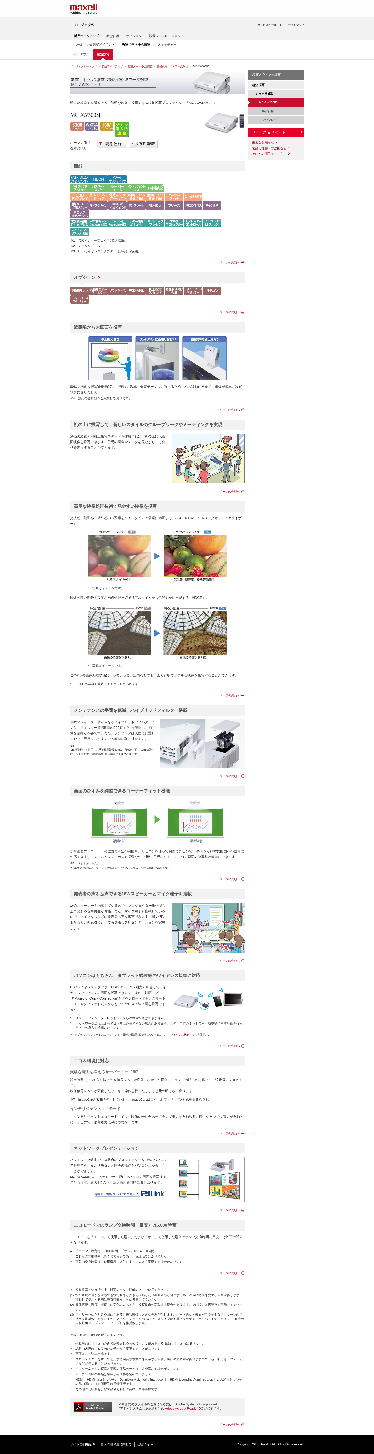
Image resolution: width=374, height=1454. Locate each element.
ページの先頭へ (230, 262)
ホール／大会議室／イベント (94, 44)
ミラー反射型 (180, 66)
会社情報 (143, 1444)
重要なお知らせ (263, 142)
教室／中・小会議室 (140, 66)
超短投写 (162, 66)
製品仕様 (266, 111)
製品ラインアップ (112, 66)
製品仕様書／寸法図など (269, 148)
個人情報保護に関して (116, 1444)
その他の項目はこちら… (269, 154)
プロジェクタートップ (83, 66)
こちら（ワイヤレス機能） (176, 1034)
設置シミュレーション (165, 36)
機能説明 (112, 36)
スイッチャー (167, 44)
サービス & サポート (270, 25)
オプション (134, 36)
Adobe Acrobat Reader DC (184, 1408)
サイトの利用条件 (82, 1444)
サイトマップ (296, 25)
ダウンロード (269, 120)
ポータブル (81, 54)
